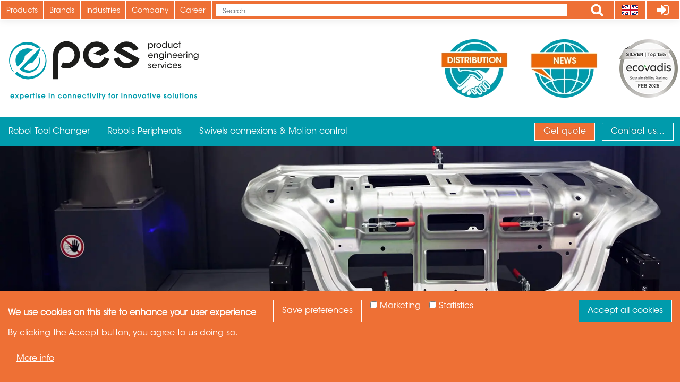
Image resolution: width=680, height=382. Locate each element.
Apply (597, 10)
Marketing (400, 306)
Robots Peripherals (144, 131)
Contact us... (638, 131)
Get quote (564, 131)
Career (193, 11)
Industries (103, 11)
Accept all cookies (625, 311)
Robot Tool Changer (49, 131)
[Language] (630, 10)
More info (35, 358)
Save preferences (317, 311)
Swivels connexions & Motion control (273, 131)
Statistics (456, 306)
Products (22, 11)
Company (150, 11)
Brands (61, 11)
